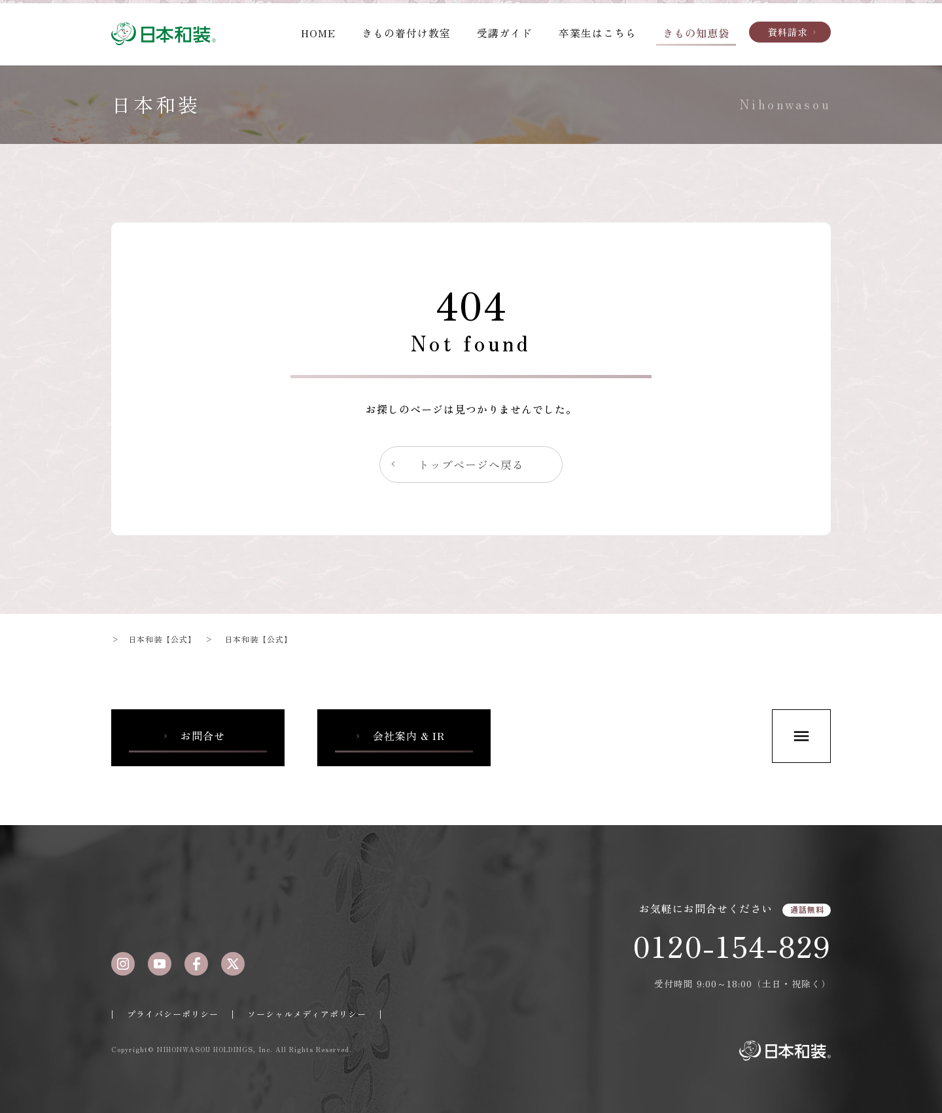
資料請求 (793, 32)
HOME (318, 33)
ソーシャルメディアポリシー (306, 1014)
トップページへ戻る (456, 464)
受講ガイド (504, 33)
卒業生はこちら (598, 33)
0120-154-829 (732, 945)
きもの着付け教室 (406, 33)
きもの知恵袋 (696, 33)
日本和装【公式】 (162, 639)
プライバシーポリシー (172, 1014)
